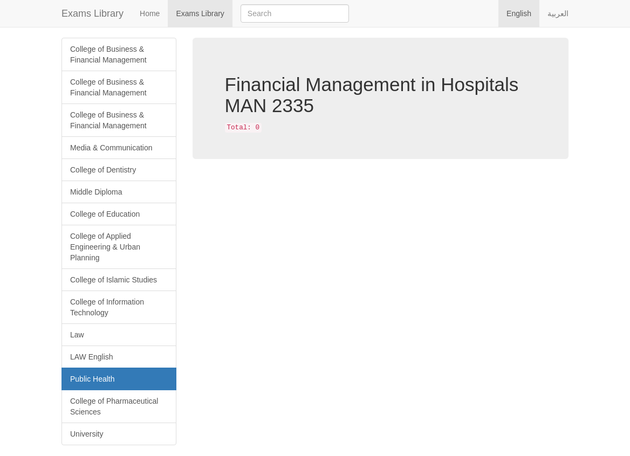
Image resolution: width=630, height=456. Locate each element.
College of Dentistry (103, 169)
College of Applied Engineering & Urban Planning (105, 247)
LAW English (91, 357)
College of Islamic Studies (113, 279)
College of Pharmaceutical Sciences (114, 406)
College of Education (105, 214)
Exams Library (92, 13)
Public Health (92, 379)
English (518, 13)
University (86, 434)
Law (77, 334)
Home (150, 13)
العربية (558, 13)
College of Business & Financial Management (108, 54)
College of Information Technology (107, 307)
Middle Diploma (96, 192)
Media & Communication (111, 147)
